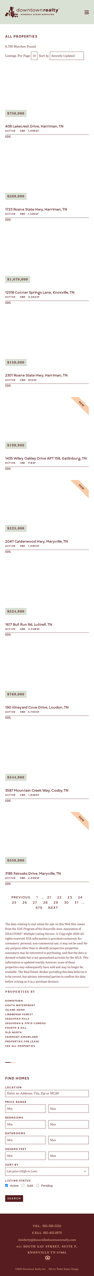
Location (13, 1087)
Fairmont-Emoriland (21, 1037)
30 (66, 903)
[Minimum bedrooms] (25, 1124)
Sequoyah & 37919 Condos (25, 1023)
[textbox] (48, 1093)
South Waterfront (20, 1005)
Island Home (15, 1010)
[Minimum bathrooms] (25, 1140)
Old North (13, 1032)
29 (56, 903)
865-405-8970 (52, 1233)
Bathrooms (15, 1133)
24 (80, 897)
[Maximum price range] (68, 1108)
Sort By (12, 1164)
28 (45, 903)
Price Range (16, 1102)
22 (59, 897)
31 (77, 903)
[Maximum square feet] (68, 1156)
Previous (21, 897)
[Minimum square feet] (25, 1156)
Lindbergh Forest (19, 1014)
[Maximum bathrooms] (68, 1140)
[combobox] (47, 1093)
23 (70, 897)
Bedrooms (14, 1117)
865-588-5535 (51, 1226)
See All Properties (20, 1046)
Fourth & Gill (16, 1027)
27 (35, 903)
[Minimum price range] (25, 1108)
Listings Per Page (17, 56)
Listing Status (18, 1180)
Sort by (44, 56)
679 (39, 908)
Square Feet (16, 1149)
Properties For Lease (22, 1041)
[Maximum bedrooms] (68, 1124)
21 (49, 897)
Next (53, 908)
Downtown (14, 1000)
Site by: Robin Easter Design (63, 1269)
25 (14, 903)
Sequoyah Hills (17, 1018)
